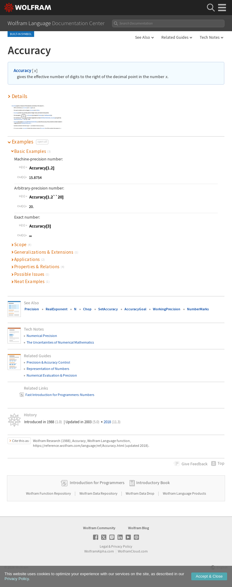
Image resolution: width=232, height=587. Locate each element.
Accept (209, 577)
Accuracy (22, 70)
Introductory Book (153, 482)
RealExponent (56, 309)
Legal (104, 546)
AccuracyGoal (135, 309)
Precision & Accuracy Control (48, 362)
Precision (31, 309)
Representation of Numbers (48, 368)
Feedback (195, 464)
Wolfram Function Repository (49, 493)
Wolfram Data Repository (98, 493)
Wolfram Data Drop (140, 493)
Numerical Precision (42, 335)
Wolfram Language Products (184, 493)
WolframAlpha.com (99, 551)
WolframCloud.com (133, 551)
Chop (87, 309)
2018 (112, 421)
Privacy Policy (121, 546)
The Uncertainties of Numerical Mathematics (60, 342)
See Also (142, 37)
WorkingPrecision (166, 309)
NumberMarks (198, 309)
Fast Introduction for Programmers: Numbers (59, 394)
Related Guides (174, 37)
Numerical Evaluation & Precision (52, 375)
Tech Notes (210, 37)
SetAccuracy (108, 309)
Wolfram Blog (138, 528)
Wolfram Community (99, 528)
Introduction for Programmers (97, 482)
